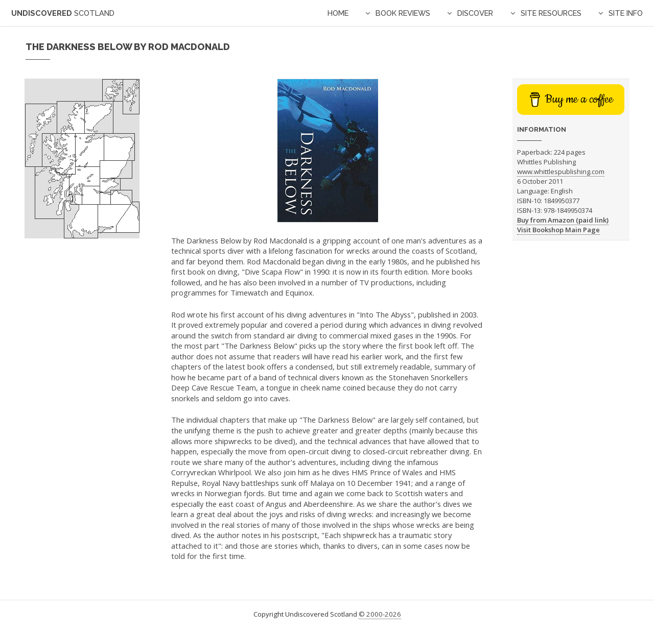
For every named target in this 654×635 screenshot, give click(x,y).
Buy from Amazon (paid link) (563, 220)
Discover (475, 13)
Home (338, 13)
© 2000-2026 (380, 614)
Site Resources (551, 13)
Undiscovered (62, 13)
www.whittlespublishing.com (560, 171)
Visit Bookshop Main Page (558, 229)
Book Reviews (403, 13)
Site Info (626, 13)
